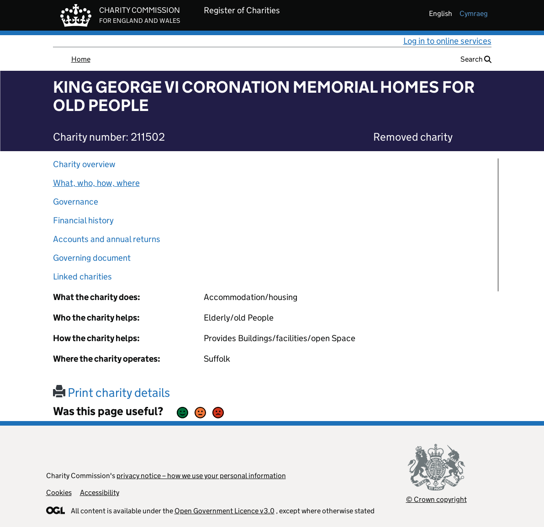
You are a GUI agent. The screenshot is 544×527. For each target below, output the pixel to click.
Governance (75, 201)
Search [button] (475, 59)
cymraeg (473, 13)
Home (80, 59)
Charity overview (84, 164)
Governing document (92, 258)
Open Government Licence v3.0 (224, 510)
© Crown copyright (436, 499)
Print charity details (111, 392)
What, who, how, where (96, 183)
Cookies (59, 492)
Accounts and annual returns (106, 239)
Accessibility (99, 492)
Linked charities (82, 276)
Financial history (83, 220)
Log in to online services (447, 41)
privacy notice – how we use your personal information (201, 475)
